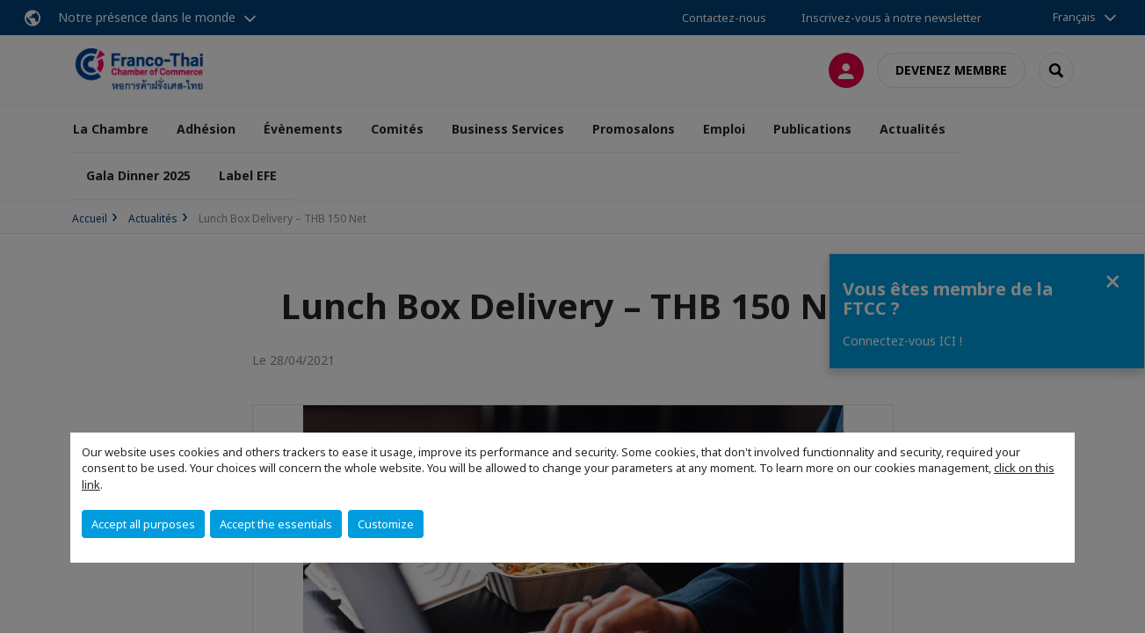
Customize (386, 524)
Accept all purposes (143, 524)
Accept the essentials (276, 524)
